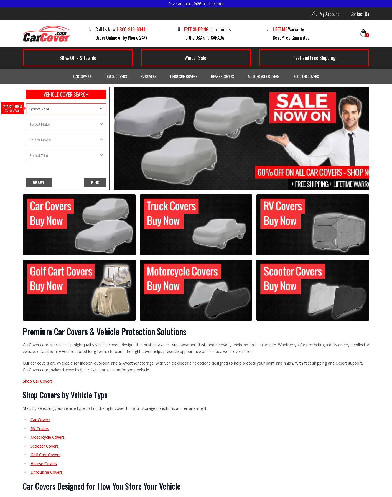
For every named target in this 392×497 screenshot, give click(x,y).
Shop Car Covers (38, 381)
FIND (95, 182)
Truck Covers (116, 76)
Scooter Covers (306, 76)
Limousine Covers (183, 76)
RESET (39, 182)
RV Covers (148, 76)
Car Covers (82, 76)
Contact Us (359, 14)
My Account (325, 13)
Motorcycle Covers (263, 76)
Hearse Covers (222, 76)
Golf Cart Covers (45, 454)
